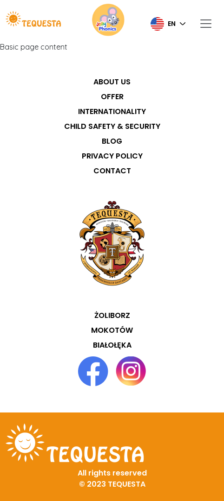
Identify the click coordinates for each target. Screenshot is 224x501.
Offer (112, 96)
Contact (112, 170)
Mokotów (112, 330)
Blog (112, 141)
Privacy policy (112, 156)
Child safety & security (112, 126)
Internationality (112, 111)
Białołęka (112, 345)
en (163, 24)
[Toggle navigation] (205, 24)
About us (112, 81)
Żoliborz (112, 315)
